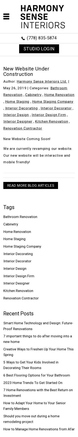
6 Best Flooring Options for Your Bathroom (36, 375)
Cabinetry (33, 95)
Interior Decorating (21, 108)
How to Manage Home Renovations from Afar (39, 429)
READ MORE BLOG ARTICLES (30, 185)
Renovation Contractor (22, 128)
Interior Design (16, 115)
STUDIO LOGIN (39, 48)
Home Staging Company (52, 101)
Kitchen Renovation (51, 121)
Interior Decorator (56, 108)
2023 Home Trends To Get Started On (32, 383)
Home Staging (17, 101)
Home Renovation (59, 95)
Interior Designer (17, 121)
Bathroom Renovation (20, 217)
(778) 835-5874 (42, 37)
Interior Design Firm (49, 115)
